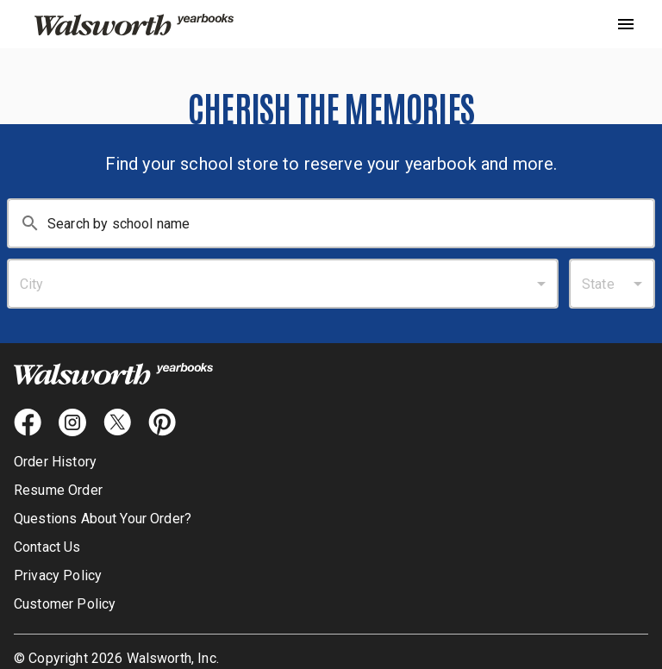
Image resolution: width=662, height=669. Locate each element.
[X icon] (117, 422)
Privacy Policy (58, 575)
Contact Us (47, 547)
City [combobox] (32, 284)
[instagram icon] (72, 422)
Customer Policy (65, 604)
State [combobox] (598, 284)
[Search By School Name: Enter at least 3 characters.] (350, 223)
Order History (55, 461)
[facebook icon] (27, 422)
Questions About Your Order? (102, 518)
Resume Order (58, 490)
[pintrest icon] (162, 422)
